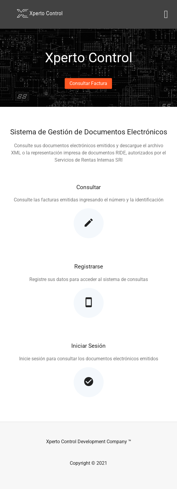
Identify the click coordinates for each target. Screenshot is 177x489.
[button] (88, 83)
